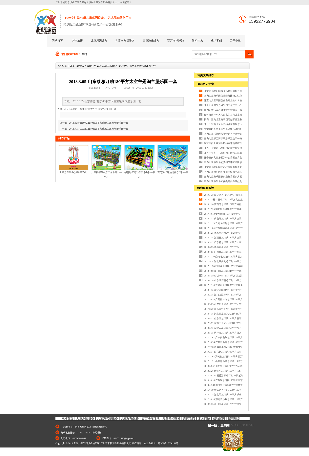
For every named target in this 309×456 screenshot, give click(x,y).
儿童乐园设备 (99, 40)
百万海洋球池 (175, 40)
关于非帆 (235, 40)
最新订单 (91, 65)
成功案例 (216, 40)
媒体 (85, 54)
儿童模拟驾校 (171, 418)
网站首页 (57, 40)
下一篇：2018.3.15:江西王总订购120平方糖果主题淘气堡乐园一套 (94, 128)
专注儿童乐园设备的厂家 (86, 443)
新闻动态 (197, 40)
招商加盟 (234, 418)
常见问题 (204, 418)
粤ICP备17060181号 (168, 443)
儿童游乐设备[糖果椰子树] (73, 172)
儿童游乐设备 (151, 40)
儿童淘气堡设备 (125, 40)
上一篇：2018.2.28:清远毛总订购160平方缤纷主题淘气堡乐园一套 (94, 122)
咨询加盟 (77, 40)
